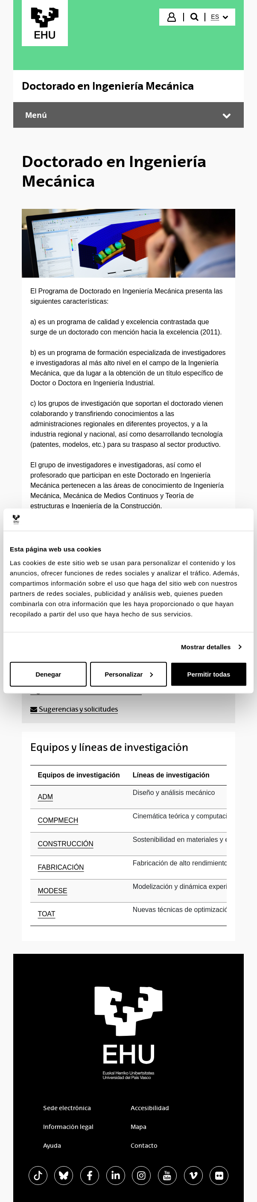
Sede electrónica (67, 1108)
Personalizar (129, 673)
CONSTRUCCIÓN (65, 843)
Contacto (144, 1145)
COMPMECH (58, 820)
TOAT (46, 914)
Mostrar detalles (206, 647)
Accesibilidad (150, 1108)
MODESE (52, 890)
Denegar (48, 673)
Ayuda (52, 1145)
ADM (45, 796)
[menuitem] (219, 17)
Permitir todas (208, 673)
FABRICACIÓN (61, 867)
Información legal (68, 1126)
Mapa (138, 1126)
